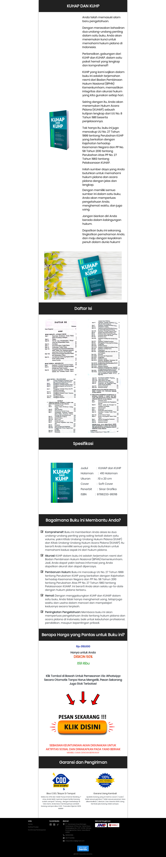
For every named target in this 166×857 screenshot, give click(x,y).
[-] (50, 824)
